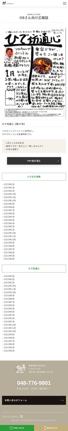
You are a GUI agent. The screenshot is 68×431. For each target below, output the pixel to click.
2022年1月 (9, 229)
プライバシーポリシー (10, 416)
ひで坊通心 (34, 268)
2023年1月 (9, 190)
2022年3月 (9, 223)
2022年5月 (9, 216)
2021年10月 (10, 239)
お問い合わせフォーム (16, 400)
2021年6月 (9, 252)
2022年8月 (9, 207)
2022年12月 (10, 194)
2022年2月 (9, 226)
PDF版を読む (34, 160)
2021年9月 (9, 242)
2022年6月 (9, 213)
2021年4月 (9, 258)
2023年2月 (9, 187)
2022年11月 (10, 197)
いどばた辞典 (34, 176)
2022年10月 (10, 200)
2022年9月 (9, 203)
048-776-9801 (34, 383)
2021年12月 (10, 233)
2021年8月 (9, 245)
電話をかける (51, 428)
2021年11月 (10, 236)
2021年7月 (9, 249)
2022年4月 (9, 220)
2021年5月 (9, 255)
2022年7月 (9, 210)
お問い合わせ (17, 428)
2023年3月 (9, 184)
